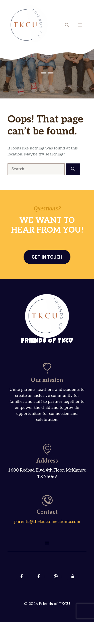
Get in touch (47, 257)
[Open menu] (47, 543)
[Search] (73, 169)
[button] (66, 24)
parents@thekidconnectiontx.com (47, 521)
